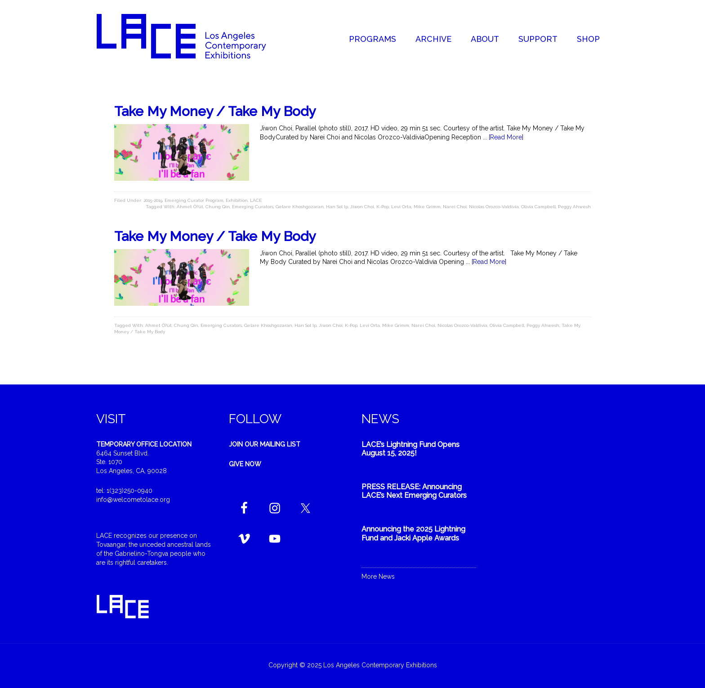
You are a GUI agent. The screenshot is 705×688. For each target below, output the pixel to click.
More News (378, 576)
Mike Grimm (427, 206)
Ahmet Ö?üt (190, 206)
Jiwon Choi (362, 206)
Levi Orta (401, 206)
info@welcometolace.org (133, 499)
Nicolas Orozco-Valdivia (494, 206)
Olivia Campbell (538, 206)
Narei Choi (455, 206)
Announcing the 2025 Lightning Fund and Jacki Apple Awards (413, 533)
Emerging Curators (252, 206)
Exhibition (237, 200)
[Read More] (506, 137)
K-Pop (382, 206)
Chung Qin (217, 206)
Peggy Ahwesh (574, 206)
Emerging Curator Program (194, 200)
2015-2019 (152, 200)
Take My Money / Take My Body (215, 111)
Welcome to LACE (190, 35)
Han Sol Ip (337, 206)
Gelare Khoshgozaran (300, 206)
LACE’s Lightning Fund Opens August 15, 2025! (410, 448)
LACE (256, 200)
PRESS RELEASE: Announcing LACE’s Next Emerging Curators (414, 491)
